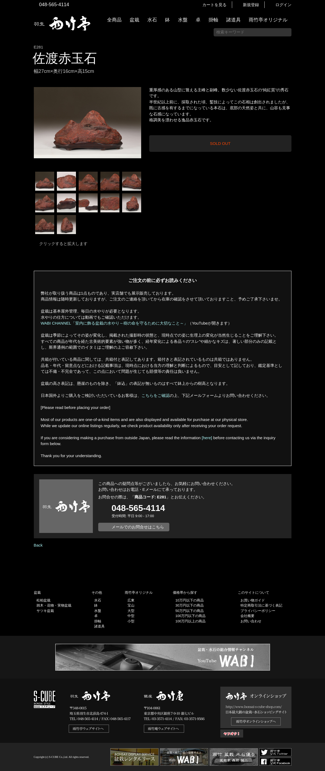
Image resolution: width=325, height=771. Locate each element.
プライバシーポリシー (257, 611)
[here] (207, 437)
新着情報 (318, 94)
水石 (152, 19)
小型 (130, 621)
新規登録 (251, 4)
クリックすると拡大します (63, 243)
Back (38, 545)
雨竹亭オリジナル (268, 19)
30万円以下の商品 (190, 605)
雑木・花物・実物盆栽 (53, 605)
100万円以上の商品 (191, 621)
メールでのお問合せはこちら (138, 527)
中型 (130, 616)
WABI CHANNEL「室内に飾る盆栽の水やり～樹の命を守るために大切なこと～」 (114, 323)
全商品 (114, 19)
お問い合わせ (250, 621)
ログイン (283, 4)
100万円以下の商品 (191, 616)
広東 (130, 600)
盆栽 (134, 19)
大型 (130, 611)
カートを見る (214, 4)
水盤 (183, 19)
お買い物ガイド (318, 136)
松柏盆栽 (43, 600)
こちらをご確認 (155, 395)
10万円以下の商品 (190, 600)
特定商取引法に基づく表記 (261, 605)
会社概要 (247, 616)
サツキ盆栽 (45, 611)
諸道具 (233, 19)
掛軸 (213, 19)
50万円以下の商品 (190, 611)
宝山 (130, 605)
